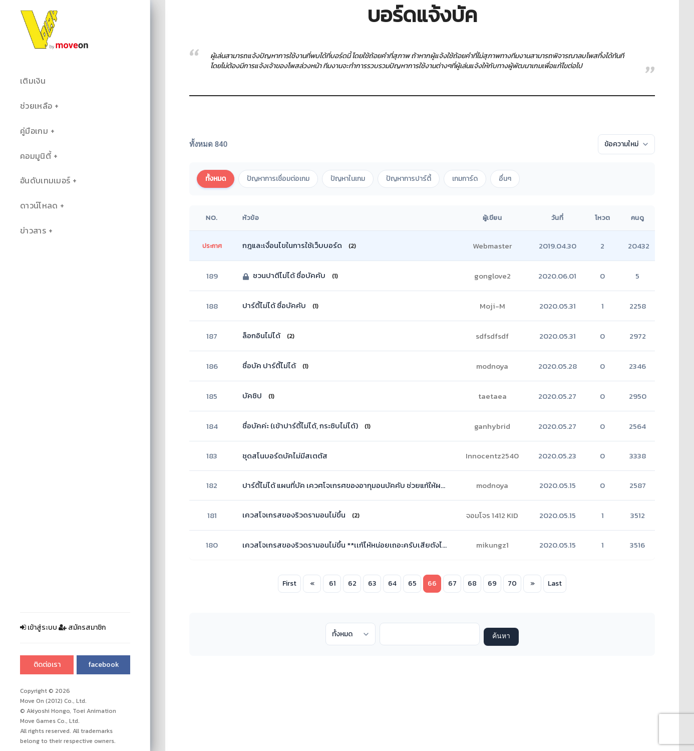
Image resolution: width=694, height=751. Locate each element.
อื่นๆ (505, 178)
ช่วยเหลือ (36, 106)
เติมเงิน (33, 81)
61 (332, 583)
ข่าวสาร (33, 230)
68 (472, 583)
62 (352, 583)
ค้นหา (501, 636)
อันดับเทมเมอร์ (45, 180)
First (289, 583)
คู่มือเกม (34, 131)
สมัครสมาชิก (82, 627)
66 (432, 583)
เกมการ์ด (465, 178)
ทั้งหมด (215, 178)
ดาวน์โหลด (39, 205)
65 (412, 583)
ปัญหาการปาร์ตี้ (408, 178)
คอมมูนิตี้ (35, 156)
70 (512, 583)
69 (492, 583)
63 (372, 583)
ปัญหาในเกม (347, 178)
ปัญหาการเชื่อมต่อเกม (278, 178)
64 (392, 583)
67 (452, 583)
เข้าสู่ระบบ (38, 627)
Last (555, 583)
